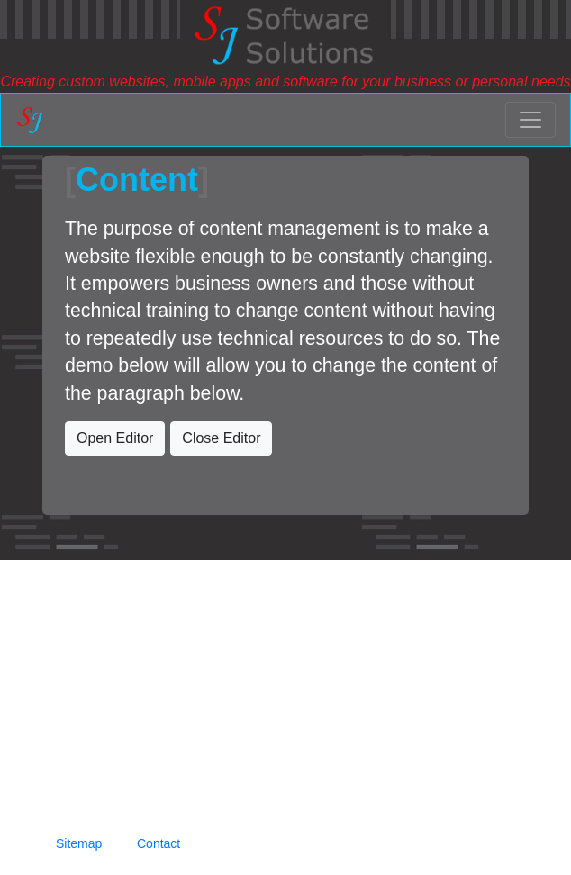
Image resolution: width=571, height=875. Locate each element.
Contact (158, 843)
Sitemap (79, 843)
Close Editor (221, 438)
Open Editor (115, 438)
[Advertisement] (285, 686)
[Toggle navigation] (530, 120)
